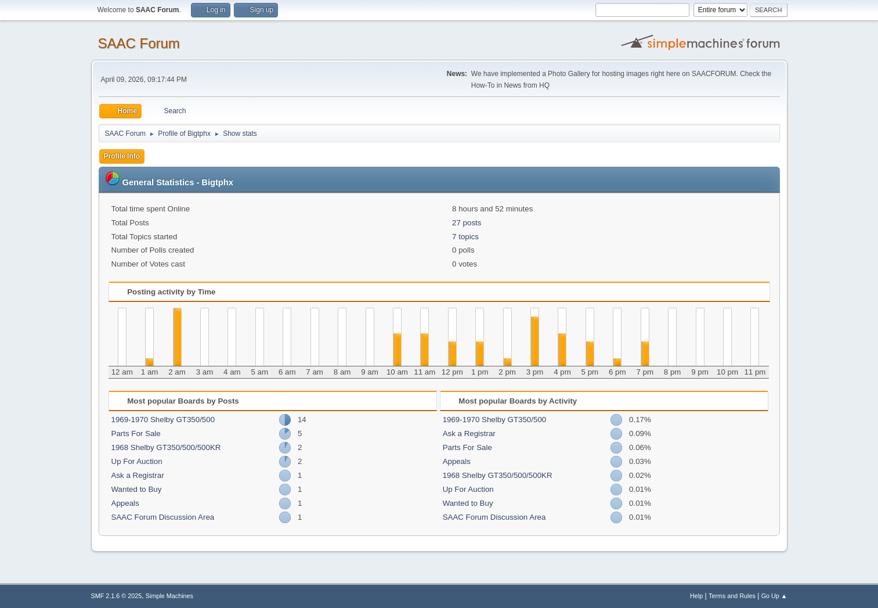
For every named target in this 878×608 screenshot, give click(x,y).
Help (696, 595)
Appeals (125, 503)
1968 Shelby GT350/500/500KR (166, 447)
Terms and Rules (732, 595)
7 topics (465, 236)
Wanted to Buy (136, 489)
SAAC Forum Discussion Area (163, 517)
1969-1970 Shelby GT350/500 (163, 419)
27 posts (466, 222)
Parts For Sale (136, 433)
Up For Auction (136, 461)
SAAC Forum (139, 43)
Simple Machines (169, 595)
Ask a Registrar (137, 475)
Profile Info (122, 156)
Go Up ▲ (774, 595)
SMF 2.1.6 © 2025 (116, 595)
